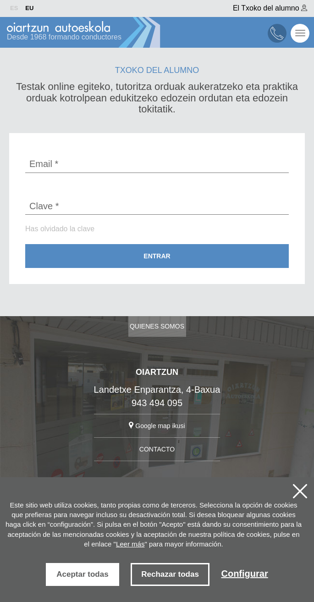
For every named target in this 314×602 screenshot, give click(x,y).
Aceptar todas (82, 574)
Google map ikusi (157, 425)
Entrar (156, 256)
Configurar (244, 574)
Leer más (130, 544)
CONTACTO (157, 449)
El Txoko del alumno (270, 8)
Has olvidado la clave (59, 229)
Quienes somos (157, 326)
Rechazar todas (170, 574)
